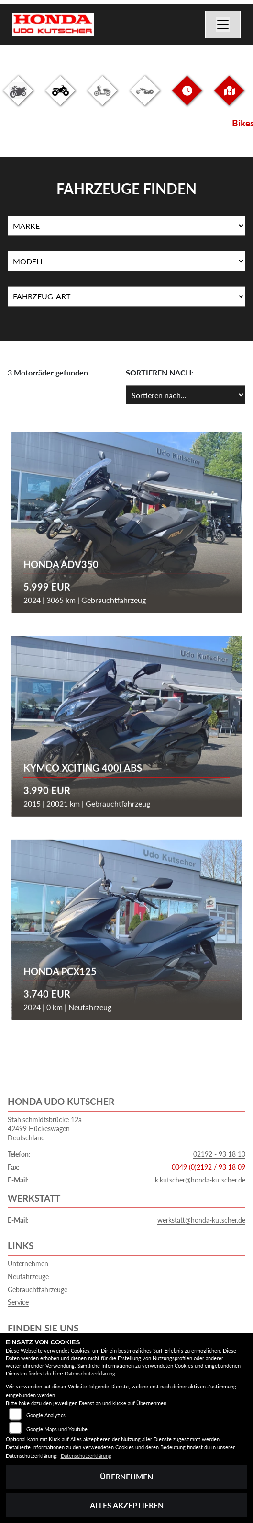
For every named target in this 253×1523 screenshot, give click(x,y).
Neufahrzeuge (28, 1277)
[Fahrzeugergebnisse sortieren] (185, 394)
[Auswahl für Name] (126, 261)
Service (18, 1302)
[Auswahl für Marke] (126, 226)
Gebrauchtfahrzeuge (37, 1289)
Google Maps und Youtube (57, 1429)
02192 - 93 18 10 (219, 1154)
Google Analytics (46, 1415)
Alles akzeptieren (127, 1505)
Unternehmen (28, 1264)
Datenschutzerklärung (90, 1373)
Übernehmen (126, 1476)
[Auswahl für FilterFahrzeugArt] (126, 296)
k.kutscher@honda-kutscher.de (200, 1180)
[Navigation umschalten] (223, 24)
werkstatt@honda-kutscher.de (201, 1220)
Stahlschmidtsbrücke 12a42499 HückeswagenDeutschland (45, 1128)
